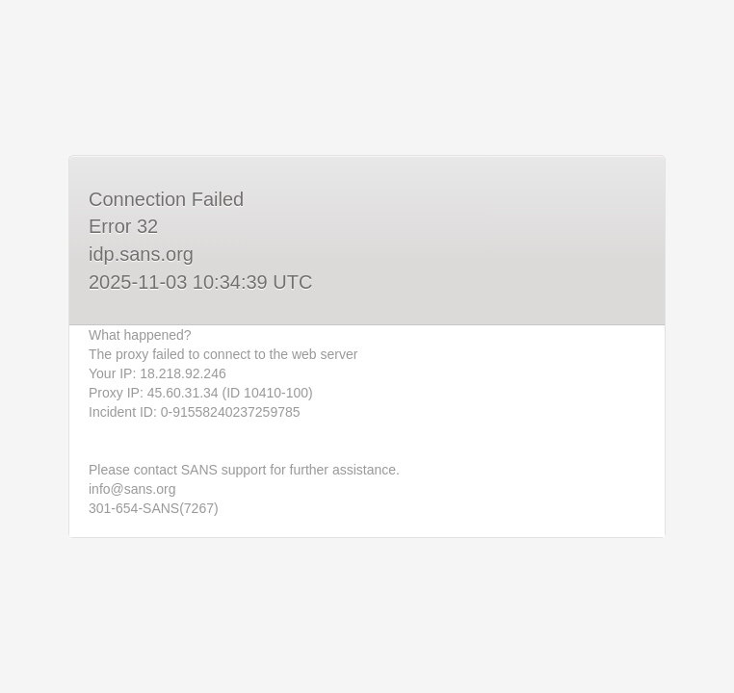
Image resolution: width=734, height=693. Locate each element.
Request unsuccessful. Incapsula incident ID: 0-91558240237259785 (367, 346)
